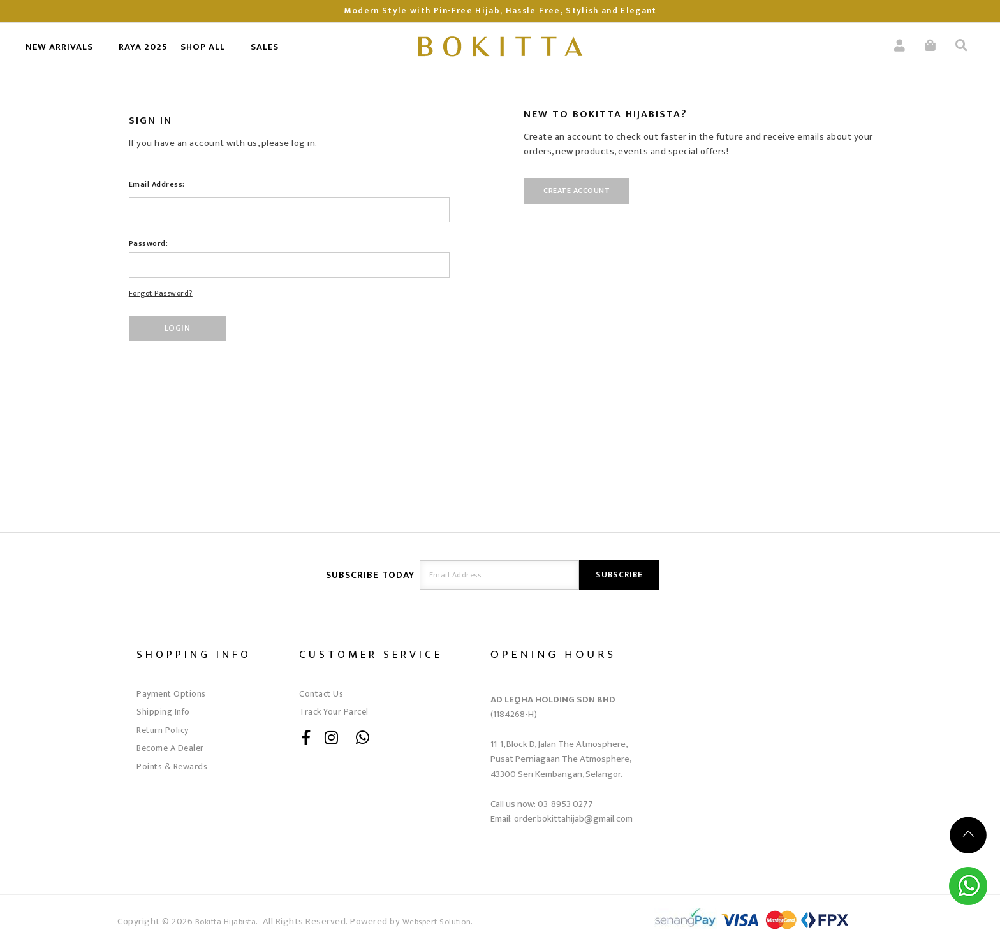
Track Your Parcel (334, 711)
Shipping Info (163, 711)
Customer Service (371, 654)
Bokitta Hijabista (225, 922)
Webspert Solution (436, 922)
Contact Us (321, 693)
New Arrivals (59, 47)
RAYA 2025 (143, 47)
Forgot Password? (161, 293)
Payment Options (171, 693)
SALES (265, 47)
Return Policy (162, 730)
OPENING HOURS (553, 654)
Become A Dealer (170, 748)
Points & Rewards (171, 766)
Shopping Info (193, 654)
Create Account (576, 190)
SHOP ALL (202, 47)
